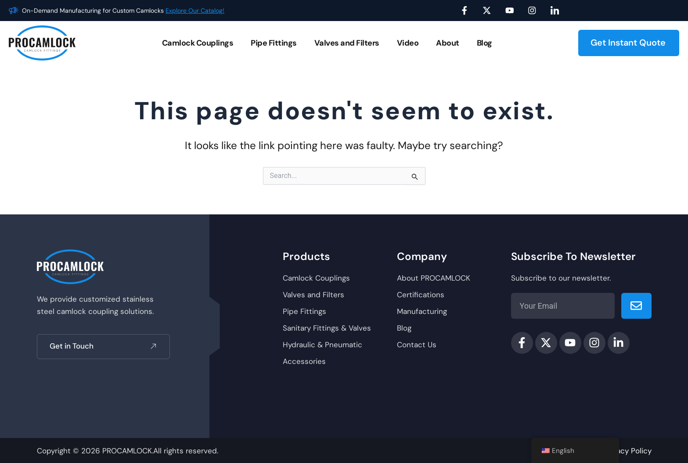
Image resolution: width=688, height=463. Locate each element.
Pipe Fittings (274, 43)
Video (408, 43)
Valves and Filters (346, 43)
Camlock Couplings (198, 43)
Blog (484, 43)
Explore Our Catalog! (195, 10)
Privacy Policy (628, 451)
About (447, 43)
